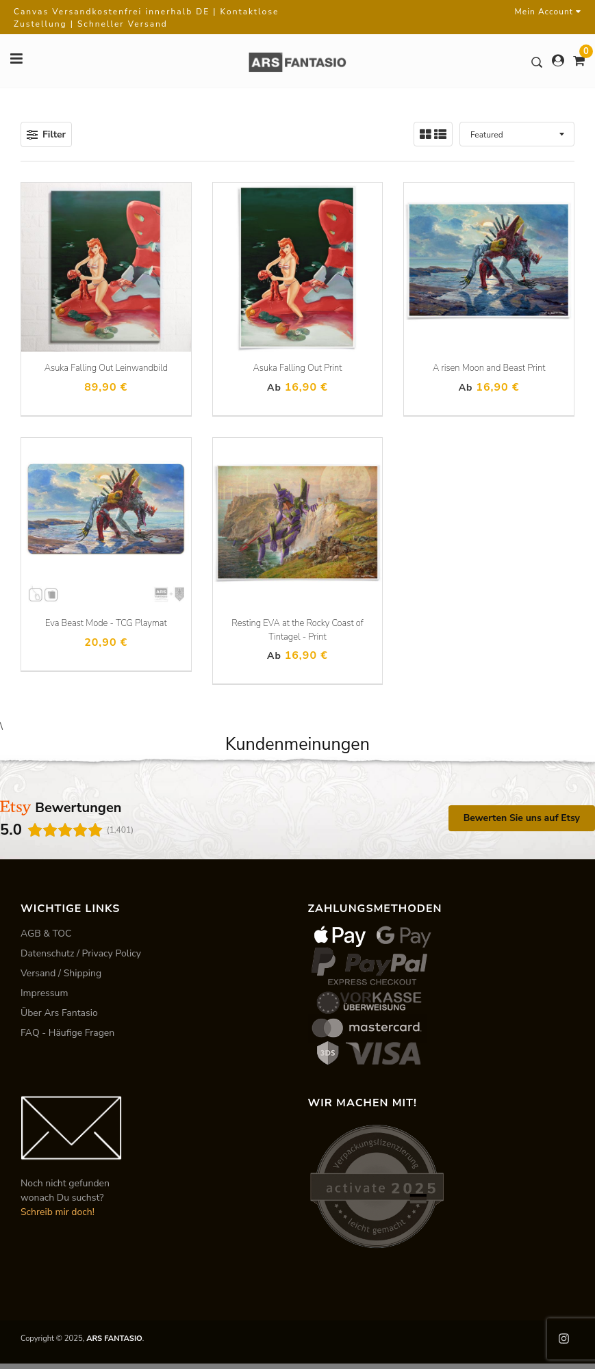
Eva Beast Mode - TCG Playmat (106, 623)
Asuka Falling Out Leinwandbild (106, 368)
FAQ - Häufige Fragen (67, 1032)
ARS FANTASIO (114, 1338)
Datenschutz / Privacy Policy (81, 953)
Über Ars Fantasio (59, 1012)
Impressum (44, 993)
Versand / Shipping (61, 973)
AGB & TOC (46, 933)
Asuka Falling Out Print (297, 368)
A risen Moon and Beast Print (489, 368)
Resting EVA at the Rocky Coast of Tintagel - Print (297, 630)
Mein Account (548, 11)
